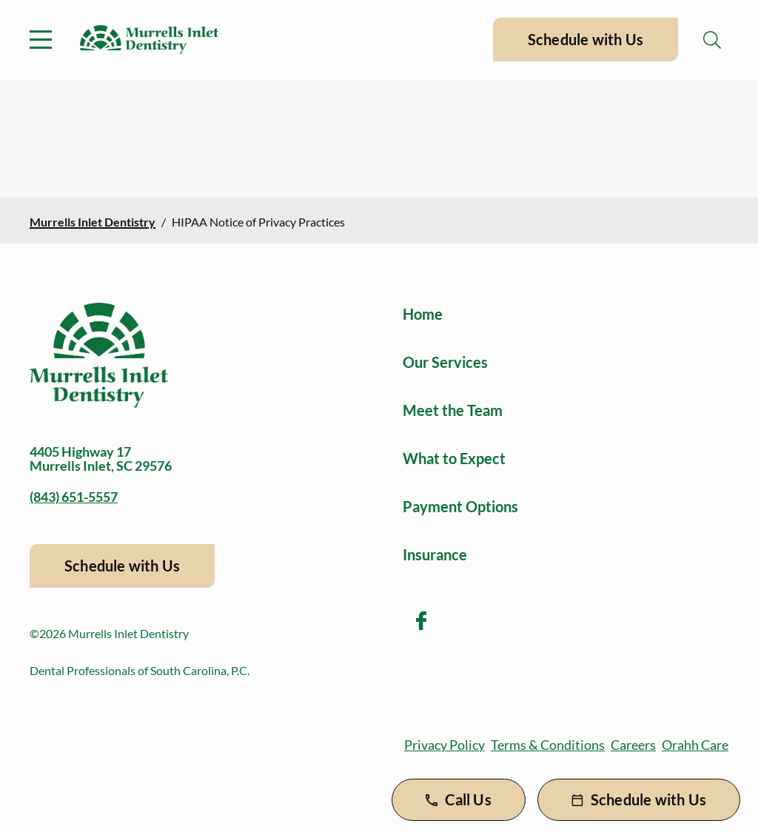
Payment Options (460, 506)
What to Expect (454, 458)
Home (423, 314)
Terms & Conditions (548, 745)
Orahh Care (695, 745)
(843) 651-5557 (74, 497)
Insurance (435, 554)
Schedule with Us (585, 39)
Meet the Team (453, 410)
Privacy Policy (444, 745)
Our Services (445, 362)
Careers (633, 745)
